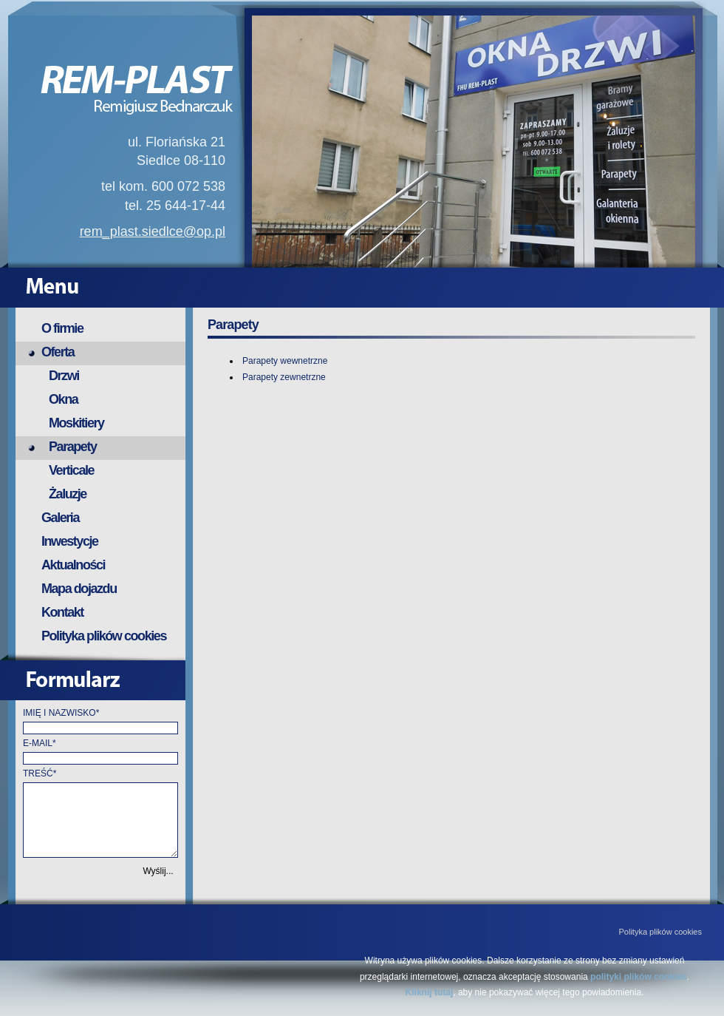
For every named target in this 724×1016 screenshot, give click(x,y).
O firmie (62, 328)
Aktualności (73, 565)
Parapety (73, 446)
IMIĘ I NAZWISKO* (61, 713)
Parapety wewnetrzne (284, 361)
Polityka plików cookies (103, 636)
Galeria (60, 517)
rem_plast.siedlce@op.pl (152, 231)
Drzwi (64, 375)
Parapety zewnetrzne (284, 377)
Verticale (71, 470)
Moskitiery (76, 423)
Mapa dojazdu (79, 588)
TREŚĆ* (39, 773)
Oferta (57, 352)
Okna (63, 399)
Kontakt (62, 612)
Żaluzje (67, 494)
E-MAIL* (39, 743)
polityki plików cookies (638, 977)
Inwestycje (69, 541)
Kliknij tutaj (430, 992)
